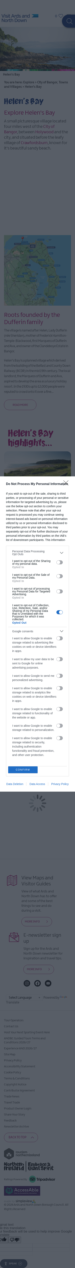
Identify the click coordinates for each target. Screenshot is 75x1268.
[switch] (59, 562)
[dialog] (37, 634)
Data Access (37, 784)
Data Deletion (14, 784)
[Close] (67, 484)
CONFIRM (22, 769)
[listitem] (37, 553)
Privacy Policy (60, 784)
